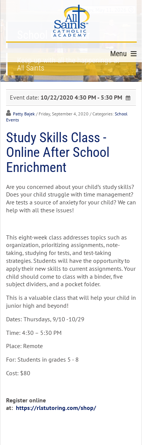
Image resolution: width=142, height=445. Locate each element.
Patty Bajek (24, 114)
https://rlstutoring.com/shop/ (56, 407)
